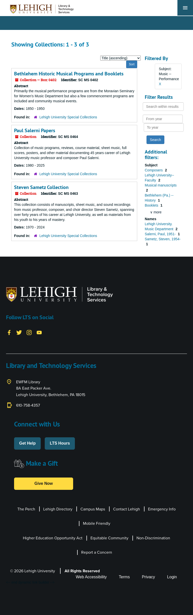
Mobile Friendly (96, 523)
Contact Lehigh (126, 509)
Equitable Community (109, 538)
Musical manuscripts (161, 185)
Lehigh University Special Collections (68, 117)
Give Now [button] (43, 483)
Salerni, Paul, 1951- (161, 234)
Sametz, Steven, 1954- (162, 239)
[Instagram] (29, 332)
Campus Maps (92, 509)
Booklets (152, 205)
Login (172, 577)
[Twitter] (19, 332)
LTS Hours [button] (60, 443)
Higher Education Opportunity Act (52, 538)
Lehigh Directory (57, 509)
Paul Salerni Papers (34, 130)
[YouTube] (39, 332)
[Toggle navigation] (185, 8)
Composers (154, 170)
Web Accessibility (91, 577)
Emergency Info (162, 509)
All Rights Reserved (82, 571)
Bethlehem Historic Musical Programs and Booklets (68, 73)
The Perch (26, 509)
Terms (124, 577)
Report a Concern (96, 552)
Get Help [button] (27, 443)
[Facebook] (9, 332)
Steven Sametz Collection (41, 187)
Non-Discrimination (153, 538)
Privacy (148, 577)
